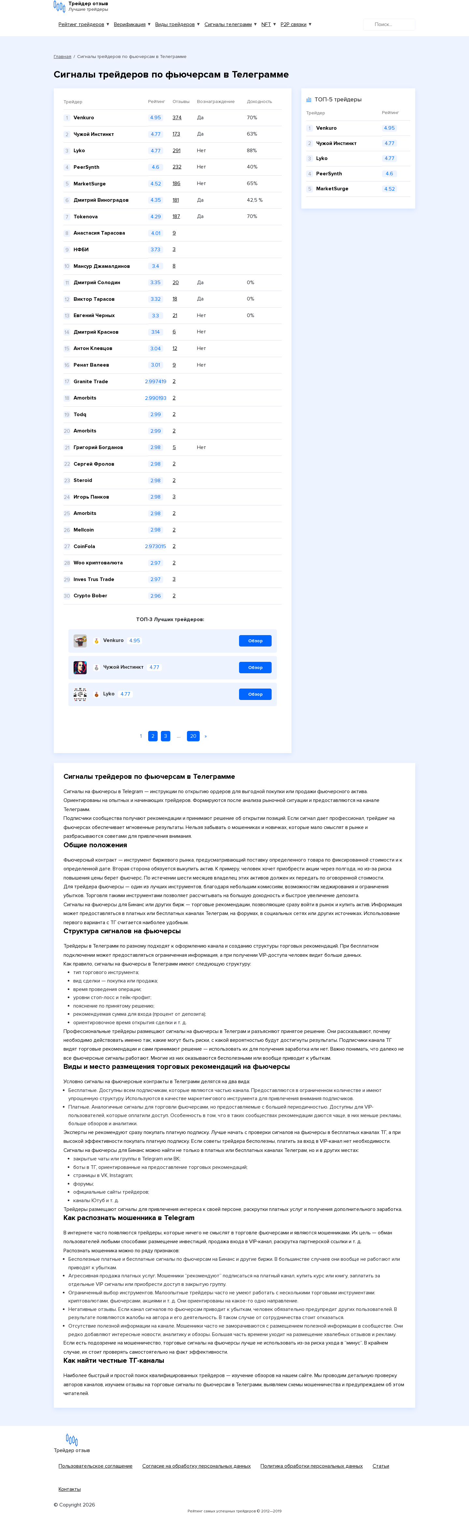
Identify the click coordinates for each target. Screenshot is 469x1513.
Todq (80, 414)
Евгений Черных (94, 315)
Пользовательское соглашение (96, 1466)
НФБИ (81, 249)
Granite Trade (91, 381)
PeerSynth (86, 167)
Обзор (255, 641)
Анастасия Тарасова (99, 233)
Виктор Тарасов (94, 299)
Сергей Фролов (94, 464)
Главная (62, 56)
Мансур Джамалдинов (102, 266)
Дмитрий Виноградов (101, 200)
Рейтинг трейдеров (81, 24)
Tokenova (86, 216)
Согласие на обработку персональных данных (196, 1466)
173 (176, 134)
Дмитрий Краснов (96, 332)
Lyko (79, 150)
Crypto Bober (90, 595)
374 (177, 117)
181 (176, 200)
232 (177, 167)
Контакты (70, 1489)
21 (175, 315)
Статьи (381, 1466)
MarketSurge (90, 184)
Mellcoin (84, 530)
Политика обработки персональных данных (312, 1466)
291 (176, 150)
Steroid (83, 480)
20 (176, 282)
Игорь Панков (91, 497)
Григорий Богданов (98, 447)
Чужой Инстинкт (94, 134)
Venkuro (84, 117)
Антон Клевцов (93, 348)
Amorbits (85, 398)
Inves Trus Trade (94, 579)
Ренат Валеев (91, 365)
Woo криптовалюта (98, 563)
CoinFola (84, 546)
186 (176, 183)
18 (175, 299)
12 (175, 348)
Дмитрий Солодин (97, 282)
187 (176, 216)
